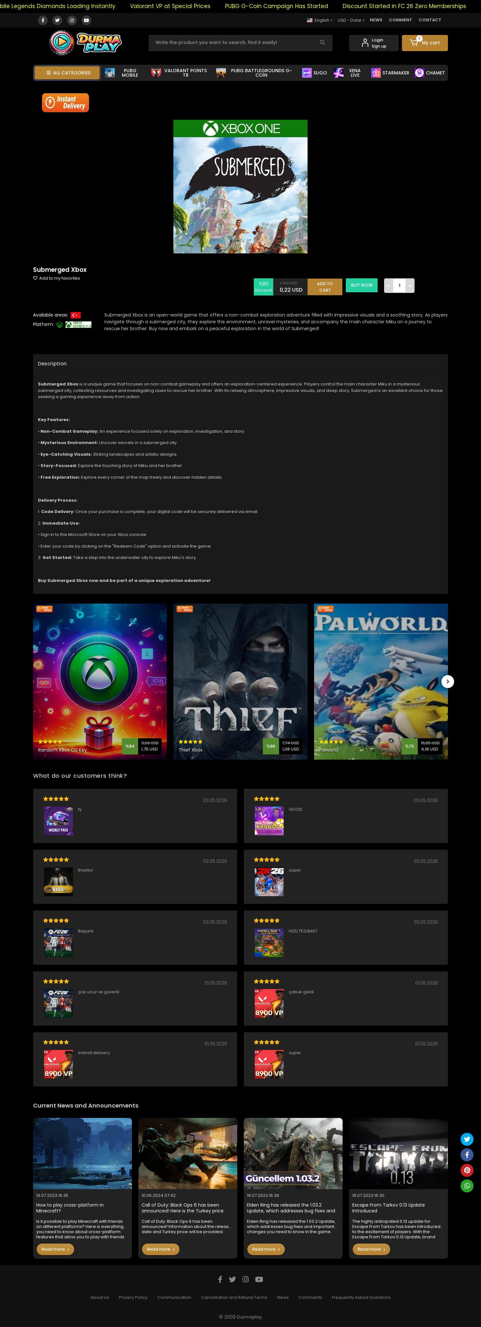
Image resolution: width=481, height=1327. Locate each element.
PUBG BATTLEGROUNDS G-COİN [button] (254, 72)
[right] (448, 682)
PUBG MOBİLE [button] (121, 72)
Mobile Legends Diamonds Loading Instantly (64, 6)
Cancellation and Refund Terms (234, 1297)
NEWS (376, 20)
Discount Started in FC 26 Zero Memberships (414, 6)
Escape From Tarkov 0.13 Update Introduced (388, 1208)
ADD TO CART (325, 285)
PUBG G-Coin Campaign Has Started (286, 6)
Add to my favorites (56, 278)
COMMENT (400, 20)
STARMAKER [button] (390, 73)
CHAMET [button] (430, 73)
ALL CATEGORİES (68, 73)
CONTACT (430, 20)
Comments (310, 1297)
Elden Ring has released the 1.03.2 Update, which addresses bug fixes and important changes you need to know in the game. (292, 1208)
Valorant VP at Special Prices (180, 6)
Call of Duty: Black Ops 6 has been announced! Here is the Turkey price (183, 1208)
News (283, 1297)
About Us (99, 1297)
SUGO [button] (314, 73)
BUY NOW (362, 285)
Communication (174, 1297)
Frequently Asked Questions (361, 1297)
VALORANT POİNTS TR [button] (179, 72)
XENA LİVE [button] (347, 72)
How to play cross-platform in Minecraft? (70, 1208)
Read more (55, 1249)
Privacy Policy (133, 1297)
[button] (425, 43)
